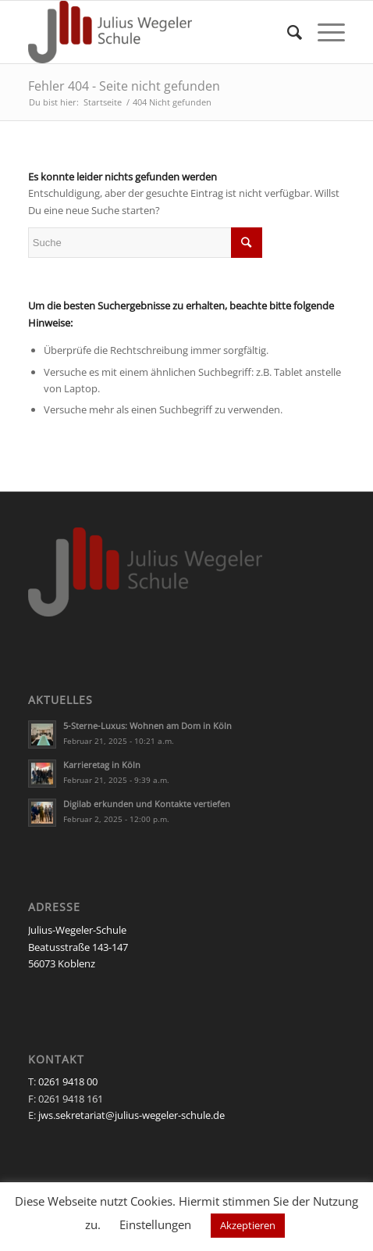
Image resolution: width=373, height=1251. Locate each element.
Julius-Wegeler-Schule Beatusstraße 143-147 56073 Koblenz (78, 946)
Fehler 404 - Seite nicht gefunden (124, 86)
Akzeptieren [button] (247, 1225)
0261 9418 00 (68, 1081)
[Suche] (287, 32)
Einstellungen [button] (155, 1224)
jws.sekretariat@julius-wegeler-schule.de (131, 1115)
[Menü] (323, 32)
